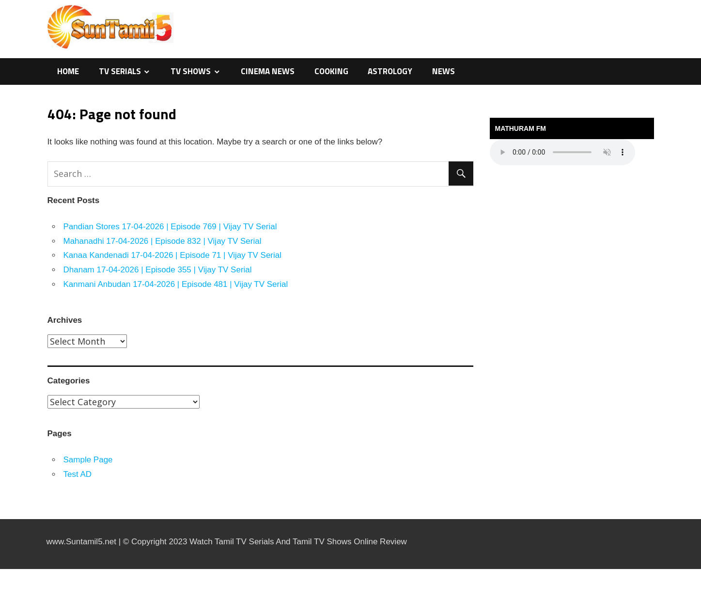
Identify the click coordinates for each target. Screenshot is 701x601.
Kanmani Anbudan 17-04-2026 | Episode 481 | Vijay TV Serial (175, 284)
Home (68, 71)
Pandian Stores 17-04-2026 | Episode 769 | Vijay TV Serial (170, 226)
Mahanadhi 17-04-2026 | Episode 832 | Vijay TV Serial (162, 241)
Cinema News (268, 71)
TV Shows (191, 71)
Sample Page (88, 459)
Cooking (331, 71)
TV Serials (120, 71)
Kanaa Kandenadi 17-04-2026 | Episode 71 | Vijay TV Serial (172, 255)
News (443, 71)
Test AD (77, 474)
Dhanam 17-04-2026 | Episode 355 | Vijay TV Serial (157, 269)
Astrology (390, 71)
